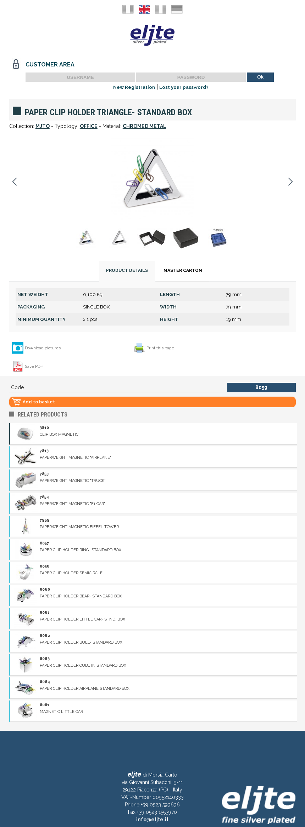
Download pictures (43, 347)
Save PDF (34, 366)
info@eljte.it (152, 819)
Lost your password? (184, 87)
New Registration (134, 87)
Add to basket (39, 401)
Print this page (160, 347)
